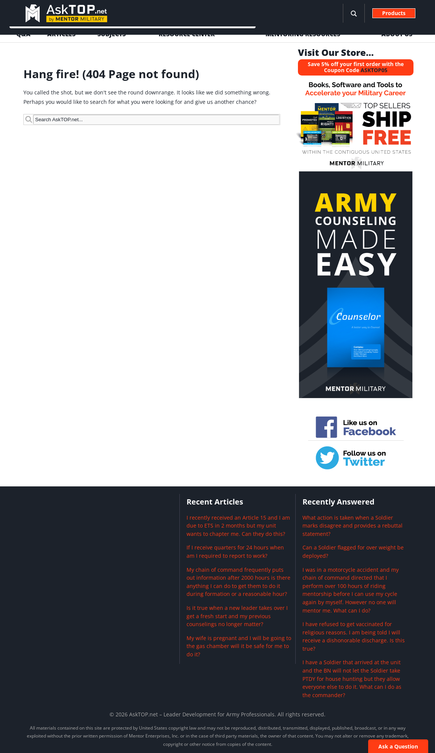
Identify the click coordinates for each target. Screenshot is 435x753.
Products (394, 13)
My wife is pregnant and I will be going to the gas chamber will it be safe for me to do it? (239, 646)
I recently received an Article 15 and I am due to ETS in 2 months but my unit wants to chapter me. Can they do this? (238, 525)
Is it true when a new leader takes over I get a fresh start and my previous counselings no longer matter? (237, 616)
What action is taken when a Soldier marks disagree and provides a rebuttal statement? (352, 525)
